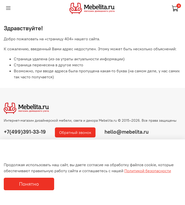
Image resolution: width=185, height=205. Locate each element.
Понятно (29, 184)
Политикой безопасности (147, 170)
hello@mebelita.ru (127, 131)
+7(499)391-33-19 (25, 131)
